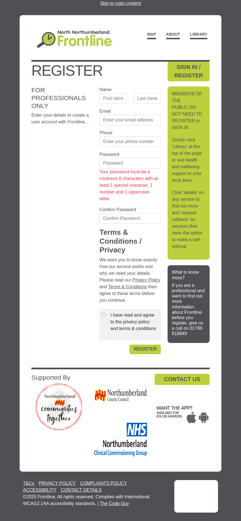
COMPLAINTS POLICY (103, 483)
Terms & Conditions (127, 286)
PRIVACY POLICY (57, 483)
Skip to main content (120, 3)
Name (105, 89)
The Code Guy (114, 503)
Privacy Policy (147, 280)
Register (145, 349)
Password (109, 154)
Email (105, 111)
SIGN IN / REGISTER (188, 71)
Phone (105, 132)
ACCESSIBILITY (39, 490)
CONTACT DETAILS (81, 490)
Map (151, 34)
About (173, 34)
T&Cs (28, 483)
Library (198, 34)
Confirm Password (117, 209)
